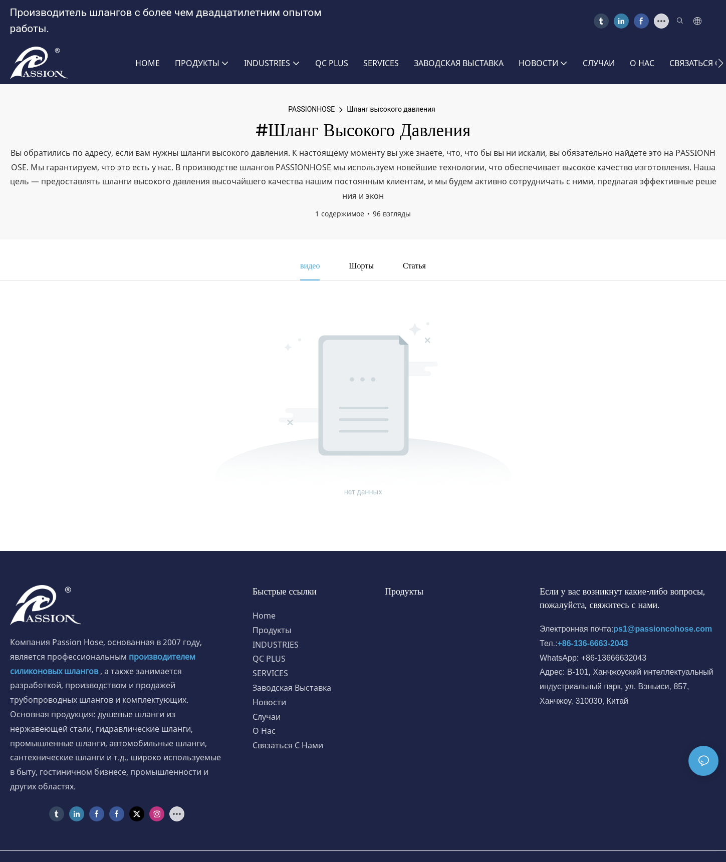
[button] (720, 63)
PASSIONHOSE (311, 109)
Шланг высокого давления (391, 109)
